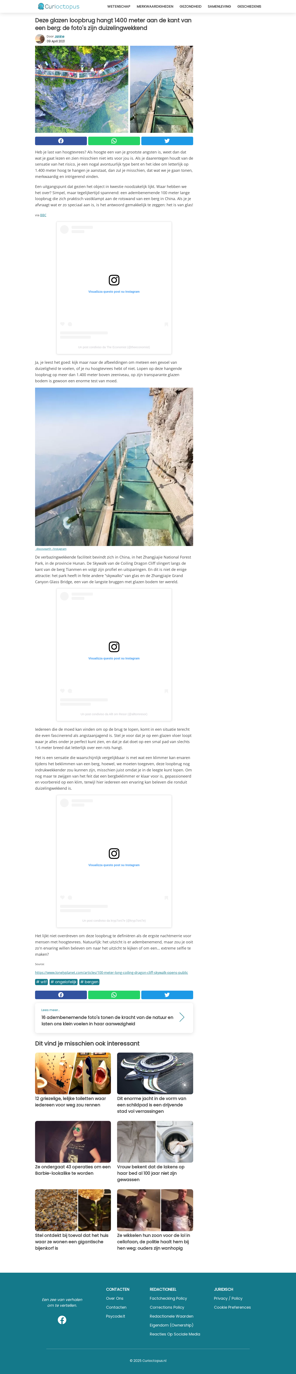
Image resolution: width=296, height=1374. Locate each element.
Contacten (116, 1307)
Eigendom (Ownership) (172, 1325)
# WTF (41, 981)
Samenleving (219, 6)
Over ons (114, 1298)
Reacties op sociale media (175, 1334)
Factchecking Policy (168, 1298)
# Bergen (89, 981)
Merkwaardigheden (155, 6)
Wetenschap (118, 6)
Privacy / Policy (228, 1298)
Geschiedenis (249, 6)
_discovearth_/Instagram (51, 549)
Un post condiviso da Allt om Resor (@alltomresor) (114, 714)
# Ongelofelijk (63, 981)
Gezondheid (190, 6)
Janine (59, 36)
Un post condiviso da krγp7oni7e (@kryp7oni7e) (114, 920)
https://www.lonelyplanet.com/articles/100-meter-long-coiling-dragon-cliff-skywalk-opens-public (111, 972)
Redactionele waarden (171, 1316)
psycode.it (115, 1316)
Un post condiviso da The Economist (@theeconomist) (114, 347)
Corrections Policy (167, 1307)
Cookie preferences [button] (232, 1307)
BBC (43, 215)
